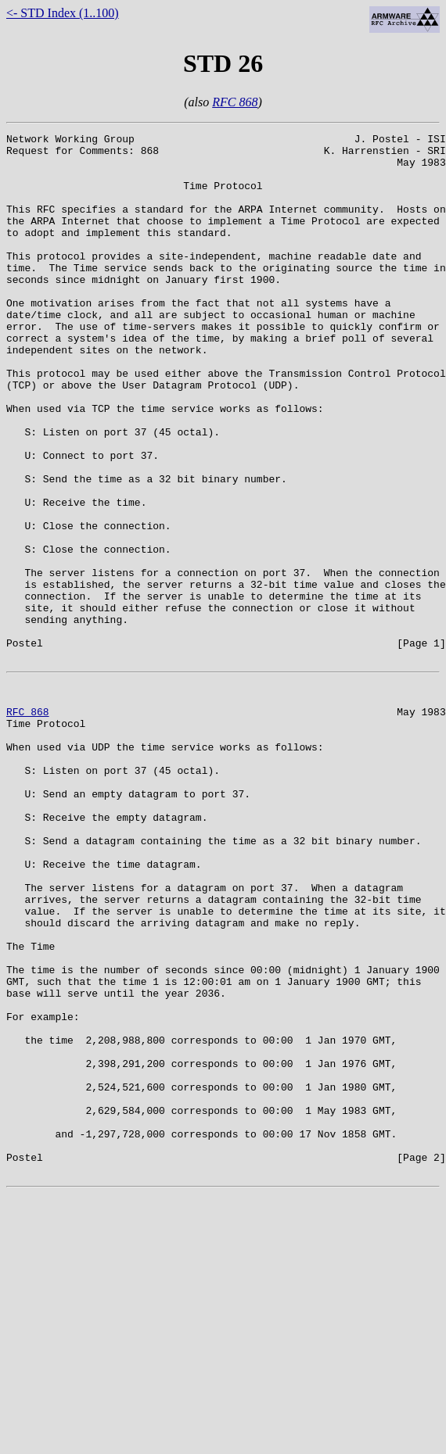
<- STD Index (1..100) (62, 13)
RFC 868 (234, 102)
